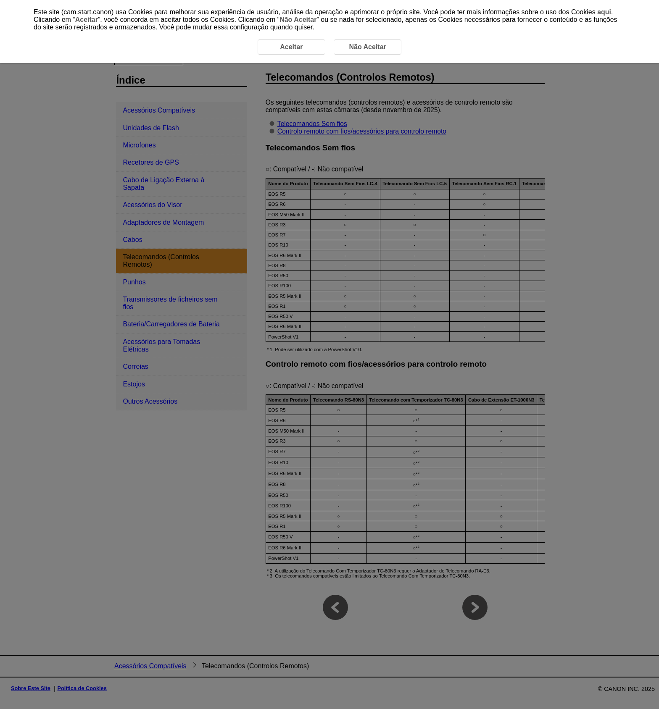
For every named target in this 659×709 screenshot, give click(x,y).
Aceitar (86, 19)
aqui (604, 12)
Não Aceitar (297, 19)
